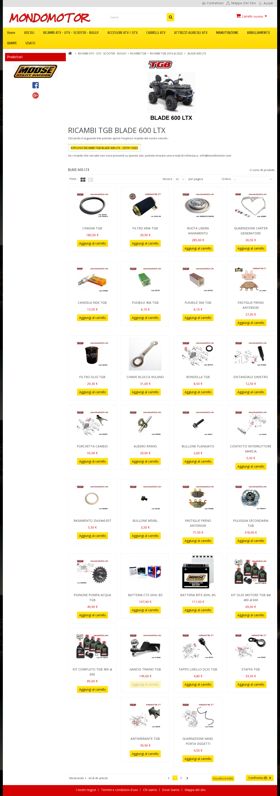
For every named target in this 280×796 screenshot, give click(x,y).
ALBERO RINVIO (145, 446)
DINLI (14, 92)
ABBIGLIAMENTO (258, 33)
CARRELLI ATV (155, 33)
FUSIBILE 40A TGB (145, 302)
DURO (14, 98)
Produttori (15, 57)
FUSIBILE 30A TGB (198, 302)
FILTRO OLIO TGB (92, 377)
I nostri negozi (86, 790)
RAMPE (12, 43)
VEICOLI (29, 33)
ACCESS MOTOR (22, 66)
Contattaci (215, 3)
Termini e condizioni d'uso (120, 790)
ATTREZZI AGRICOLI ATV (190, 33)
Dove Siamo (171, 790)
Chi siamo (150, 790)
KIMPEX (16, 111)
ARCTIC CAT (19, 79)
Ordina (226, 179)
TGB (13, 155)
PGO (13, 142)
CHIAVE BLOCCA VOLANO (145, 377)
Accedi (268, 3)
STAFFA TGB (251, 669)
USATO (30, 43)
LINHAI (15, 123)
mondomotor (20, 130)
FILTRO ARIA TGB (145, 228)
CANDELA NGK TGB (92, 302)
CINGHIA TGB (92, 228)
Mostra (167, 179)
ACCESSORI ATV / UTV (122, 33)
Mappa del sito (243, 3)
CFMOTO (17, 85)
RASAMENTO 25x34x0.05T (92, 520)
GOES (14, 104)
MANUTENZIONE (227, 33)
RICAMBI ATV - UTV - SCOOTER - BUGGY (71, 33)
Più (70, 160)
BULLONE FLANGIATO (198, 446)
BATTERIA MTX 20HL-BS (198, 595)
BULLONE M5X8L (145, 520)
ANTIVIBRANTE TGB (145, 739)
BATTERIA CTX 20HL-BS (145, 595)
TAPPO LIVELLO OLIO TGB (197, 669)
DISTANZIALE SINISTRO (250, 377)
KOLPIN (16, 117)
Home (11, 33)
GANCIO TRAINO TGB (145, 669)
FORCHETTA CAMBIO (92, 446)
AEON (14, 73)
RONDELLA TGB (198, 377)
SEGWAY (16, 149)
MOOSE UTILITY (22, 136)
